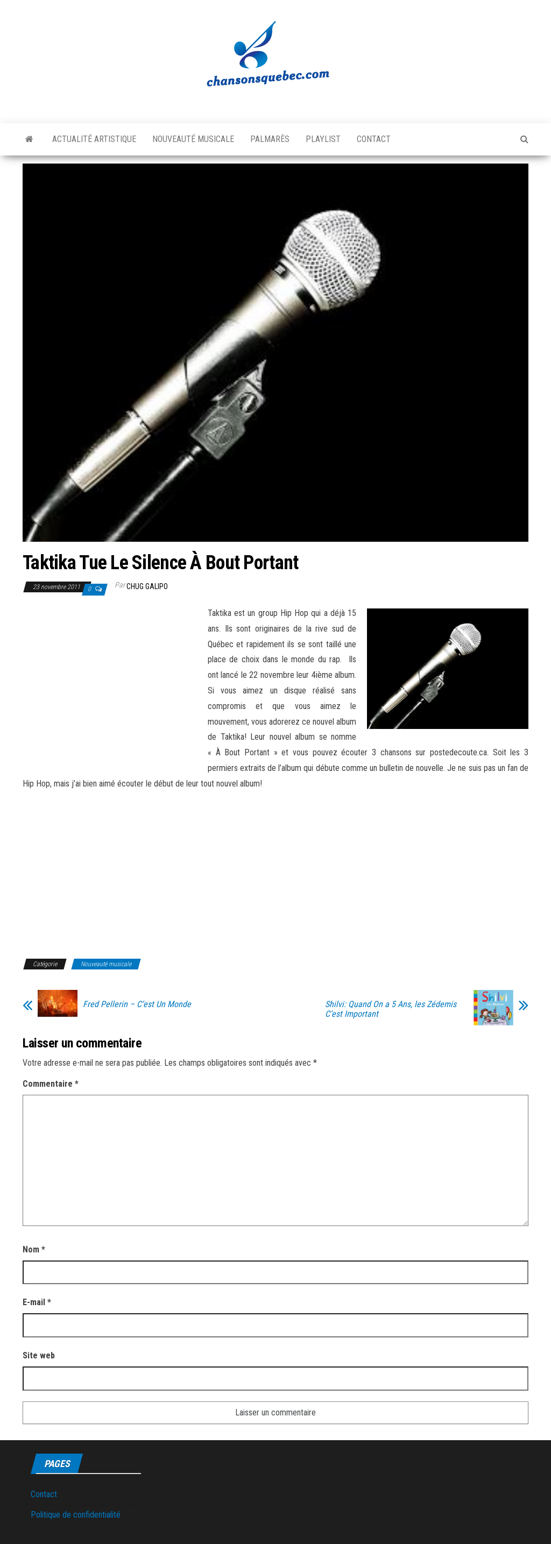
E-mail (37, 1302)
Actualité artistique (94, 139)
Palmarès (269, 139)
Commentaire (51, 1084)
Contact (374, 139)
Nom (34, 1249)
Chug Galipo (147, 586)
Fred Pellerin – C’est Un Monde (137, 1004)
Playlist (323, 139)
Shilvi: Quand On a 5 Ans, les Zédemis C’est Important (390, 1009)
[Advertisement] (113, 685)
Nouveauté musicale (193, 139)
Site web (39, 1355)
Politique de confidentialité (76, 1515)
